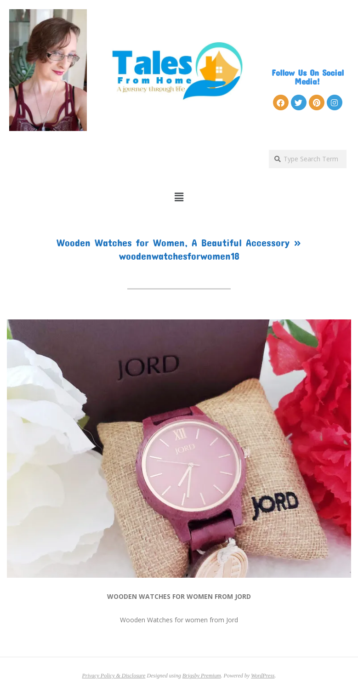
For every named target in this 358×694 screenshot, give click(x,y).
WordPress (262, 675)
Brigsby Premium (201, 675)
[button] (179, 197)
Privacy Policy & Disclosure (114, 675)
